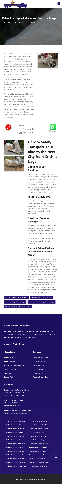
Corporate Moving (39, 361)
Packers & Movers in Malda (14, 440)
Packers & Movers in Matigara (38, 455)
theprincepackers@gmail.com (20, 410)
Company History (10, 357)
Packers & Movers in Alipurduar (16, 421)
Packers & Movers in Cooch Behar (39, 425)
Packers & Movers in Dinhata (15, 451)
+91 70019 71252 (24, 133)
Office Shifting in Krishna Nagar (15, 302)
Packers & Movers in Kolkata (39, 436)
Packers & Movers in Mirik (37, 458)
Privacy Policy (9, 377)
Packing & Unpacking (40, 377)
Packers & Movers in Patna (14, 432)
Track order (8, 373)
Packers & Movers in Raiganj (36, 440)
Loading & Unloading (40, 373)
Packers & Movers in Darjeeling (37, 447)
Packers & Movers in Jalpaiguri (15, 443)
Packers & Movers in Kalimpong (16, 466)
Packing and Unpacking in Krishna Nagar (17, 306)
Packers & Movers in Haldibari (15, 455)
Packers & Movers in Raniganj (15, 458)
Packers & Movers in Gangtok (15, 428)
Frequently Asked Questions (14, 365)
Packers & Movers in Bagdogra (15, 436)
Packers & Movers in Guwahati (39, 428)
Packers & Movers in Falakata (38, 451)
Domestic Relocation (40, 357)
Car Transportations (40, 365)
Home (4, 22)
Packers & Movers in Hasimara (40, 466)
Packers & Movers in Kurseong (39, 462)
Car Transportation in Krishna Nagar (16, 297)
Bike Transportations (40, 369)
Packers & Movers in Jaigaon (15, 425)
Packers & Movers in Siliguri (38, 421)
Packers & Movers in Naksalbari (16, 462)
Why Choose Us (10, 369)
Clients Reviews (9, 361)
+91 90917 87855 (16, 405)
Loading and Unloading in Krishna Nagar (41, 302)
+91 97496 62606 (24, 129)
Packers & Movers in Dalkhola (39, 443)
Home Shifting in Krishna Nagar (41, 297)
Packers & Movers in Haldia (14, 447)
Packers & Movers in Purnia (36, 432)
